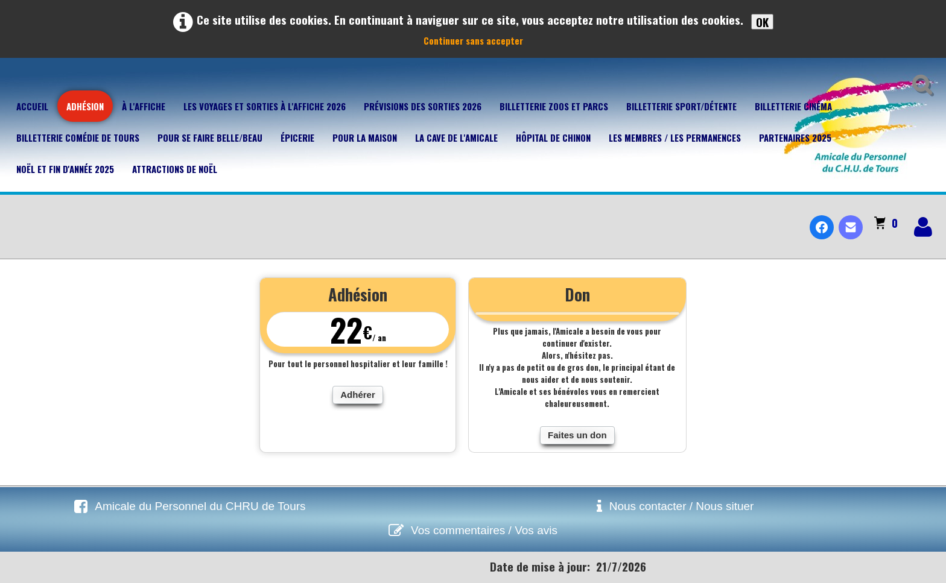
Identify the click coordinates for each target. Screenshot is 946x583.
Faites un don (577, 435)
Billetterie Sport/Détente (681, 106)
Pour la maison (364, 137)
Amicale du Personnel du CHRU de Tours (200, 506)
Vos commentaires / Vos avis (484, 530)
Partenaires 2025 (795, 137)
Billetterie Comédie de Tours (77, 137)
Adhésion (85, 106)
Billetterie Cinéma (793, 106)
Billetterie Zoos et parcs (554, 106)
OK (762, 22)
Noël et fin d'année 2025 (65, 168)
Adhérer (357, 394)
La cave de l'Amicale (456, 137)
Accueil (32, 106)
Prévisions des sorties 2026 (422, 106)
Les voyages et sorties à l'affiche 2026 (264, 106)
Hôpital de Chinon (553, 137)
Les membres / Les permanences (675, 137)
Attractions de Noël (174, 168)
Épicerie (297, 137)
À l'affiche (143, 106)
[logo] (14, 217)
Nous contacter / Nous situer (681, 506)
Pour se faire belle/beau (209, 137)
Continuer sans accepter (473, 40)
